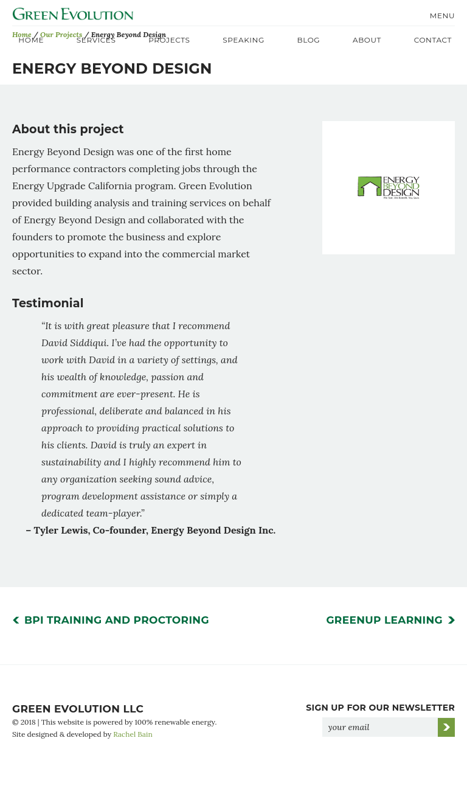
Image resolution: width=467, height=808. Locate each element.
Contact (433, 39)
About (367, 39)
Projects (169, 39)
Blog (308, 39)
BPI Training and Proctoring (116, 629)
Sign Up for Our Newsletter (380, 716)
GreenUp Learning (384, 629)
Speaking (244, 39)
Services (96, 39)
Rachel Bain (133, 743)
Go (446, 736)
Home (31, 39)
